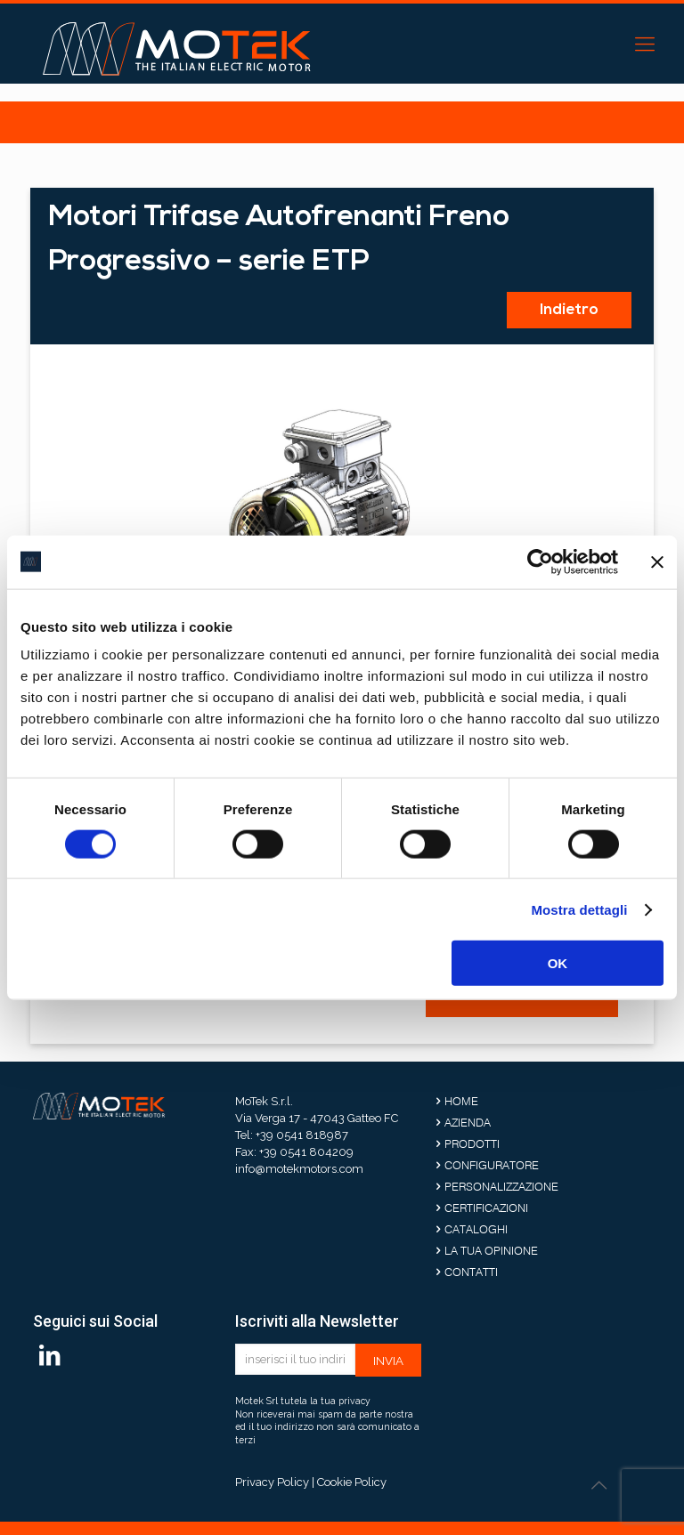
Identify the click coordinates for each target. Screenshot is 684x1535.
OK (558, 963)
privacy (354, 1400)
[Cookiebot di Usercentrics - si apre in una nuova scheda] (540, 561)
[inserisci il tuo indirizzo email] (295, 1359)
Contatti (471, 1271)
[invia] (388, 1360)
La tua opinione (491, 1250)
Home (461, 1101)
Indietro (569, 310)
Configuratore (491, 1165)
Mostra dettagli (579, 909)
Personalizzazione (501, 1186)
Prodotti (472, 1143)
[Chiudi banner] (657, 561)
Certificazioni (486, 1207)
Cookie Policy (352, 1482)
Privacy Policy (272, 1482)
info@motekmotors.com (299, 1168)
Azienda (467, 1122)
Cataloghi (476, 1229)
